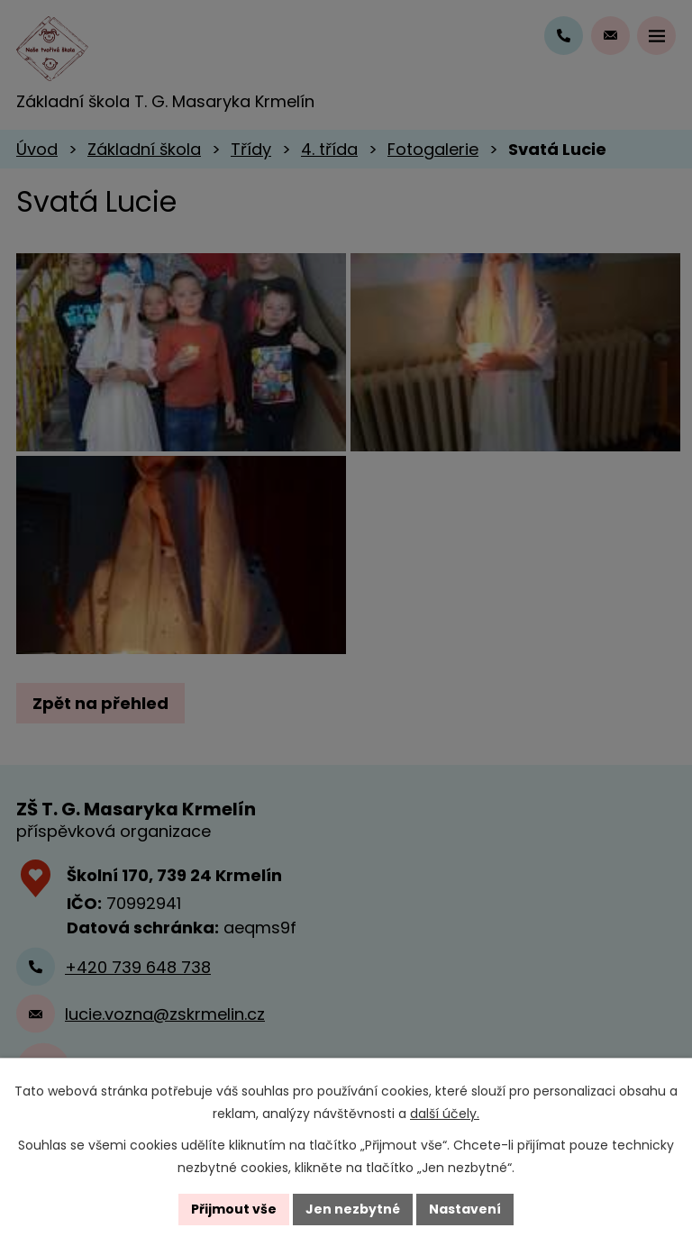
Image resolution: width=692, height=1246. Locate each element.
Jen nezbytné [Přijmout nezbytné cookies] (352, 1209)
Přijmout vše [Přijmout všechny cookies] (234, 1209)
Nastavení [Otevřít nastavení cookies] (465, 1209)
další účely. (444, 1114)
